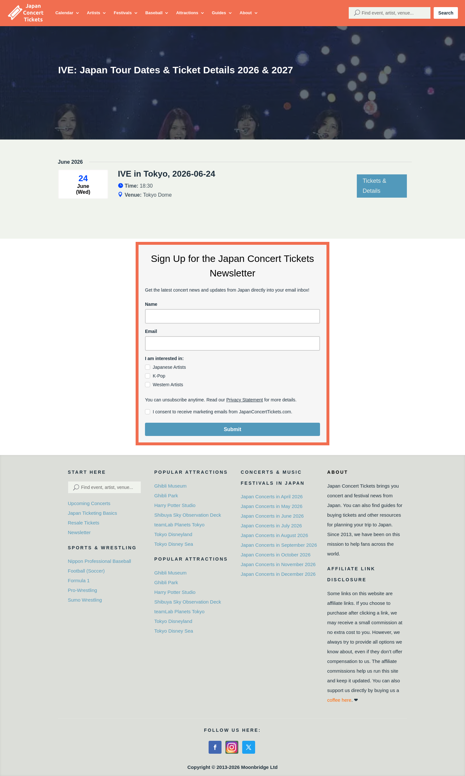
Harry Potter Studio (175, 505)
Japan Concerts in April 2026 (272, 496)
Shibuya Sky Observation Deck (187, 515)
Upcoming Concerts (89, 503)
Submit (232, 429)
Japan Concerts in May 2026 (272, 506)
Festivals (123, 12)
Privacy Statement (244, 399)
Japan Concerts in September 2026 (279, 545)
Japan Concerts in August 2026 (274, 535)
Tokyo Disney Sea (173, 544)
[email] (232, 343)
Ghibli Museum (170, 486)
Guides (219, 12)
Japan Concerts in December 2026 (278, 574)
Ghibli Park (166, 495)
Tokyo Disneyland (173, 534)
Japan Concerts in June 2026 (272, 516)
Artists (93, 12)
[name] (232, 316)
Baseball (153, 12)
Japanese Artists (169, 367)
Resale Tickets (83, 522)
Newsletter (79, 532)
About (246, 12)
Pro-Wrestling (82, 590)
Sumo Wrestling (85, 600)
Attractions (187, 12)
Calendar (64, 12)
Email (151, 331)
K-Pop (159, 375)
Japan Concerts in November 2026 (278, 564)
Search (445, 13)
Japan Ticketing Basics (92, 513)
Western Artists (168, 384)
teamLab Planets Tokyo (179, 524)
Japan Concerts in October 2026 (276, 554)
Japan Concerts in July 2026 (271, 525)
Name (151, 304)
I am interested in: (164, 358)
